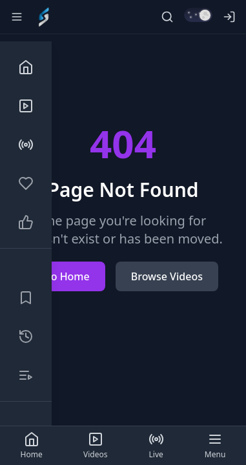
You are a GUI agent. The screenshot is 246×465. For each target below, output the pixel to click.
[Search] (167, 16)
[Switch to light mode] (198, 15)
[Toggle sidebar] (16, 16)
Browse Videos (167, 276)
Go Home (66, 276)
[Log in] (229, 16)
